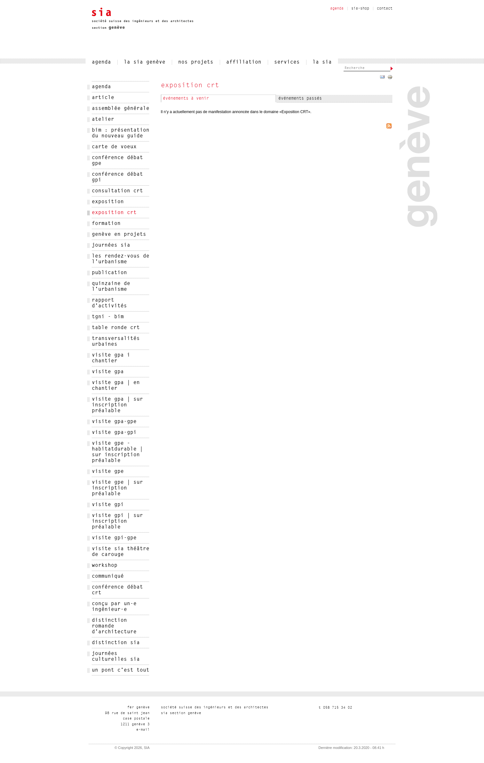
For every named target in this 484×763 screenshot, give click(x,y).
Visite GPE (108, 471)
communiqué (108, 576)
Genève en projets (119, 234)
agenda (337, 9)
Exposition (108, 201)
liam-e (143, 730)
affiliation (243, 62)
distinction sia (116, 642)
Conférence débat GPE (117, 160)
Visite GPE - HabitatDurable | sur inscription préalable (117, 452)
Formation (106, 223)
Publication (109, 272)
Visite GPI (108, 504)
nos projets (195, 62)
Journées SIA (111, 245)
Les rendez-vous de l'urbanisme (120, 259)
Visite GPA (108, 371)
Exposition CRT (114, 212)
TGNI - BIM (108, 317)
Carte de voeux (114, 147)
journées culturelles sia (116, 656)
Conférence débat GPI (117, 177)
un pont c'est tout (120, 670)
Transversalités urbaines (116, 341)
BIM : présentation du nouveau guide (120, 133)
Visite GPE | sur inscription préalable (117, 488)
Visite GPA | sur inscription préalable (117, 405)
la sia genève (144, 62)
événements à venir (186, 98)
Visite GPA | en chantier (116, 385)
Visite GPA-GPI (114, 432)
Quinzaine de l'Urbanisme (111, 286)
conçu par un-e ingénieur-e (114, 606)
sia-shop (360, 9)
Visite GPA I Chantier (111, 358)
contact (385, 9)
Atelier (103, 119)
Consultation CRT (117, 191)
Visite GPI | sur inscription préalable (117, 521)
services (287, 62)
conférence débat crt (117, 590)
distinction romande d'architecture (114, 626)
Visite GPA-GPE (114, 421)
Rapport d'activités (109, 303)
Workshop (104, 565)
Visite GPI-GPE (114, 538)
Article (103, 97)
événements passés (300, 98)
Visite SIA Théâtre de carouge (120, 551)
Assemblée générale (120, 108)
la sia (322, 62)
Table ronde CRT (116, 327)
